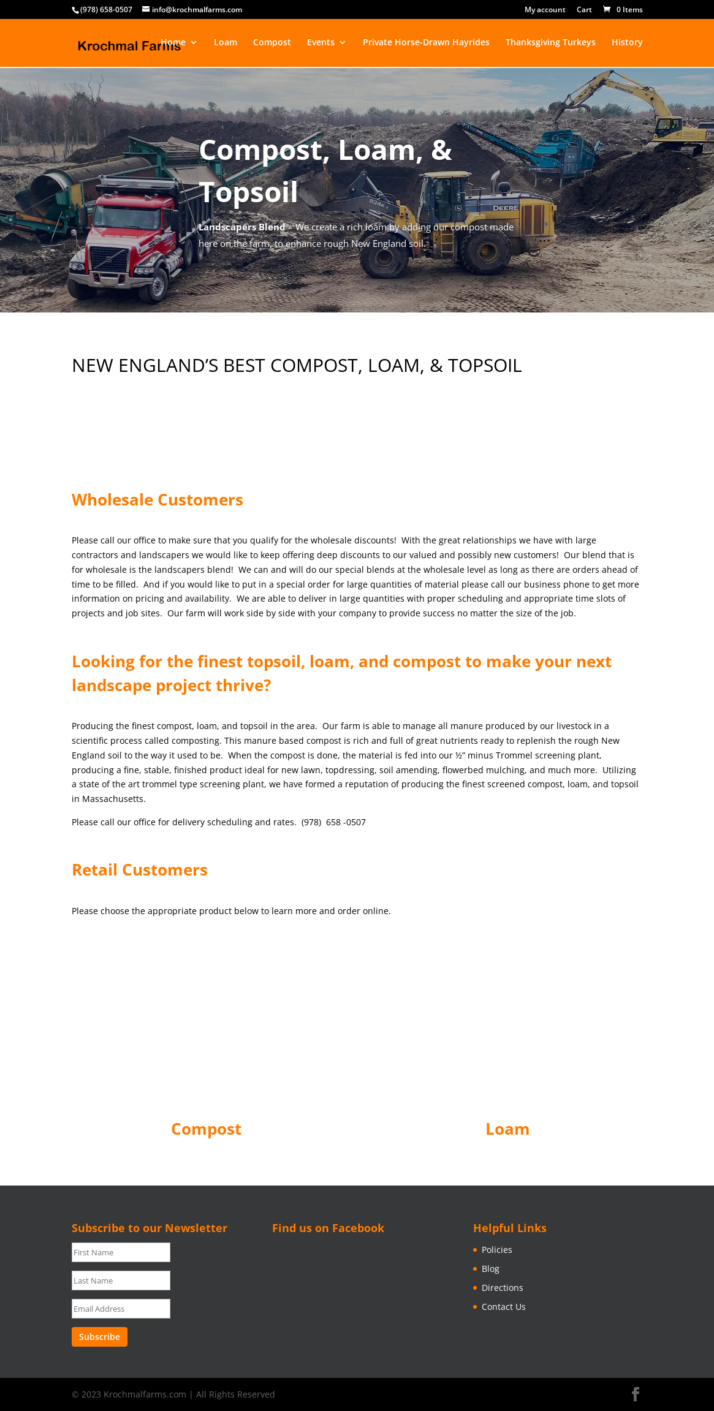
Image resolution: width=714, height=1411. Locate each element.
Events (321, 43)
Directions (502, 1287)
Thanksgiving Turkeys (551, 43)
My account (545, 10)
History (627, 43)
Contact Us (504, 1306)
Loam (225, 43)
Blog (490, 1268)
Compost (272, 43)
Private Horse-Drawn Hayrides (426, 43)
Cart (584, 10)
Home (173, 43)
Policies (497, 1249)
